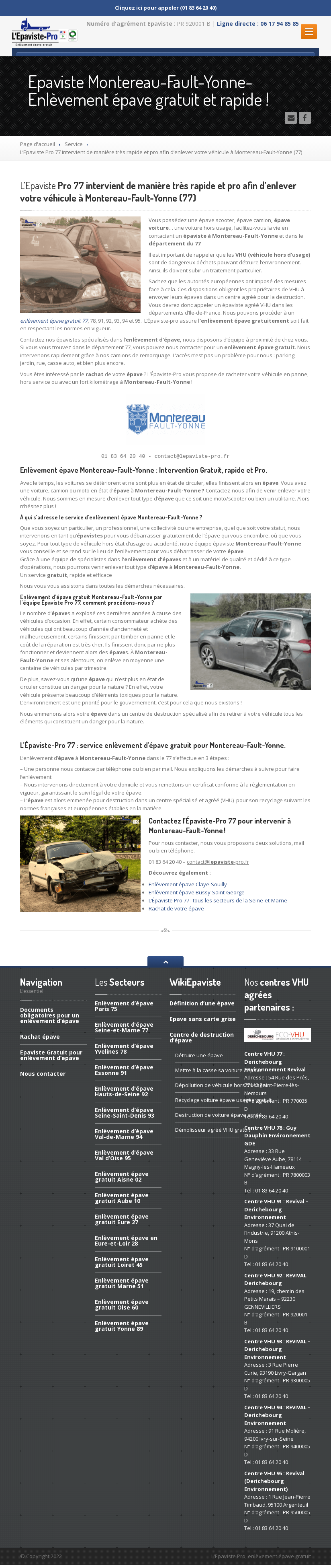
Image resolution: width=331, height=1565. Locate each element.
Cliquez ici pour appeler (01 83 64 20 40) (166, 7)
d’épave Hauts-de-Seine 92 (124, 1091)
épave (40, 1036)
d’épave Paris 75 (124, 1007)
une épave (199, 1055)
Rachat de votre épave (176, 908)
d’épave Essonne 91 (124, 1070)
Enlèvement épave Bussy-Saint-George (197, 892)
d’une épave (202, 1004)
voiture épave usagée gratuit (207, 1100)
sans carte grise (203, 1019)
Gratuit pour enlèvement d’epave (51, 1055)
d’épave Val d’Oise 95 (124, 1155)
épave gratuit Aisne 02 (122, 1176)
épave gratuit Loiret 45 (122, 1261)
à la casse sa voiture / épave (207, 1070)
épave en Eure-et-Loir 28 (126, 1240)
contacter (42, 1073)
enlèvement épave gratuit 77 (54, 320)
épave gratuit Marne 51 (122, 1283)
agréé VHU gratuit (207, 1129)
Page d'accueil (37, 144)
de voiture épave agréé (207, 1114)
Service (74, 144)
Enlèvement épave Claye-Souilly (188, 884)
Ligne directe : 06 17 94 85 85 (258, 23)
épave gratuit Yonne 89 (122, 1325)
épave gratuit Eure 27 (122, 1219)
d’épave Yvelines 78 (124, 1048)
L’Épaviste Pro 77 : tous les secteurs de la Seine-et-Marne (218, 900)
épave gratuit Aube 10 (122, 1198)
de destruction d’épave (202, 1037)
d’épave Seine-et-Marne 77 (124, 1027)
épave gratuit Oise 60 (122, 1304)
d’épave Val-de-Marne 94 (124, 1134)
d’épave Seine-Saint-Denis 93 (124, 1112)
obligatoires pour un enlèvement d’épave (49, 1016)
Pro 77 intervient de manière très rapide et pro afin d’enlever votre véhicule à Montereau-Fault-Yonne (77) (158, 191)
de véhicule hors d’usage (207, 1085)
